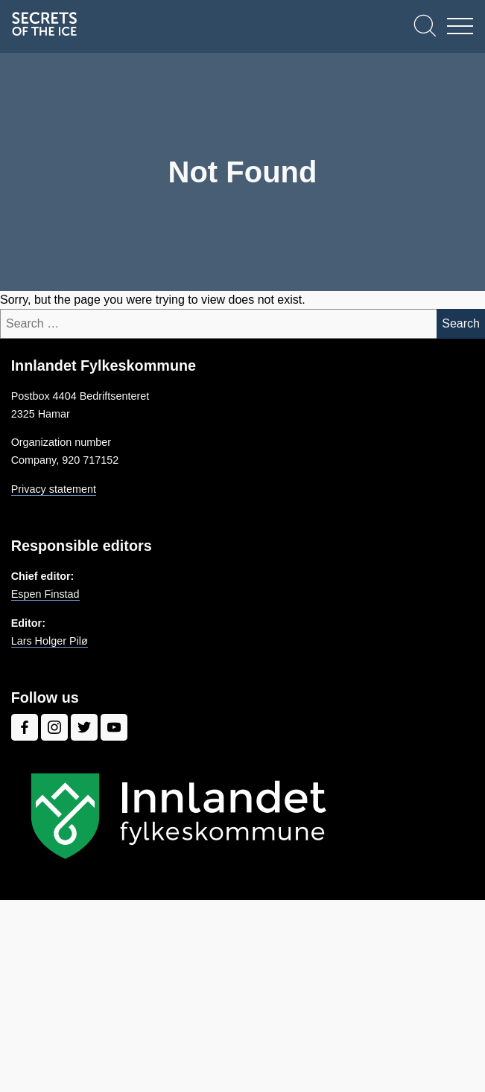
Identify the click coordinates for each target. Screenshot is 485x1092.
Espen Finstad (45, 594)
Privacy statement (53, 489)
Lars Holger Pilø (49, 641)
